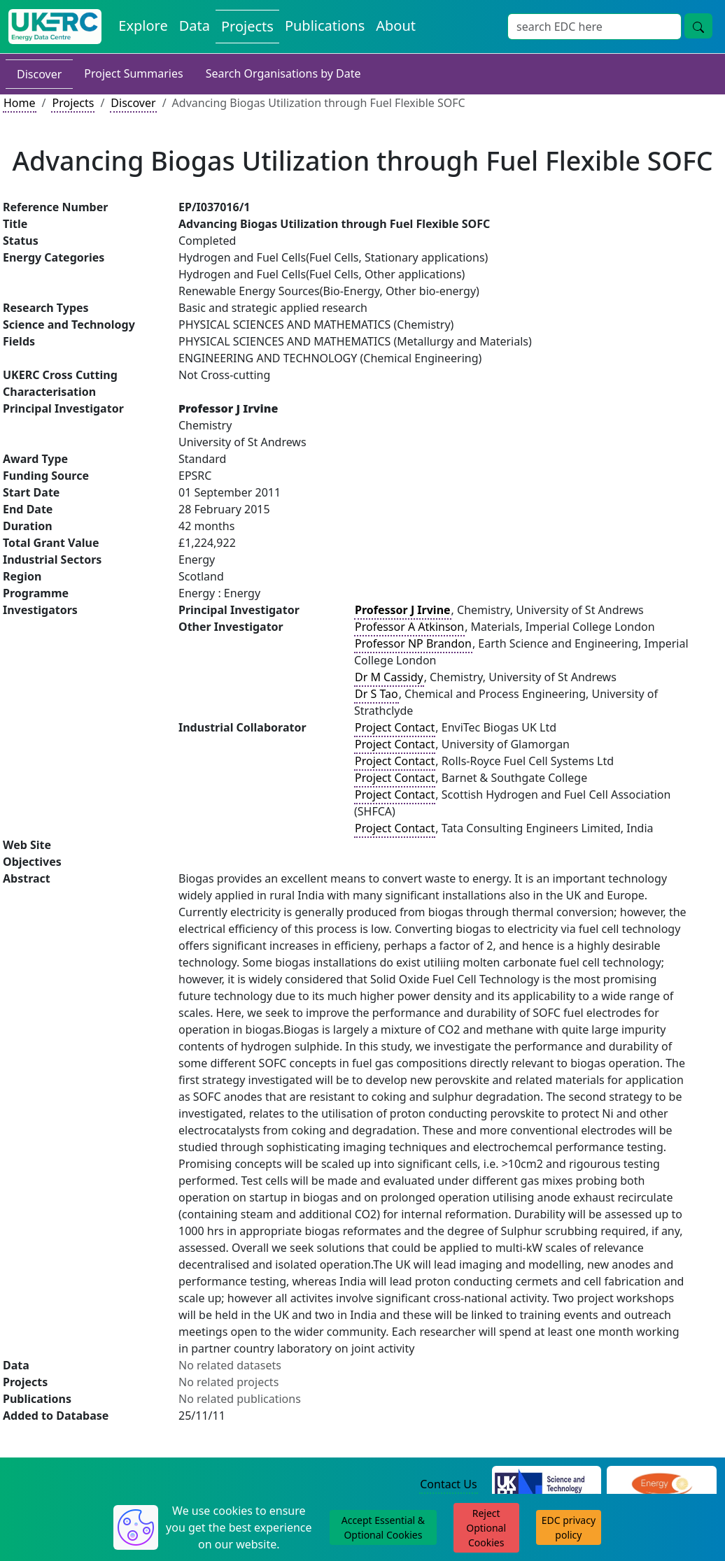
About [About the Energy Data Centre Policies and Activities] (396, 25)
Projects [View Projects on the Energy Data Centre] (247, 26)
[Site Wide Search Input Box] (594, 26)
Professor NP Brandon (413, 643)
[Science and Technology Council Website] (547, 1484)
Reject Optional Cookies (486, 1527)
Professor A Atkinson (409, 626)
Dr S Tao (376, 693)
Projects (73, 103)
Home (19, 103)
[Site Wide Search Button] (698, 25)
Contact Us (448, 1484)
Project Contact (395, 727)
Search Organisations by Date (283, 73)
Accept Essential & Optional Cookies (383, 1527)
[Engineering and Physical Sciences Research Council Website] (662, 1484)
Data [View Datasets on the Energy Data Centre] (194, 25)
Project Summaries (133, 73)
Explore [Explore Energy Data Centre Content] (142, 25)
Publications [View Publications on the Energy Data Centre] (325, 25)
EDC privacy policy (569, 1527)
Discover (39, 74)
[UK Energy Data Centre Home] (54, 27)
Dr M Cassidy (389, 677)
